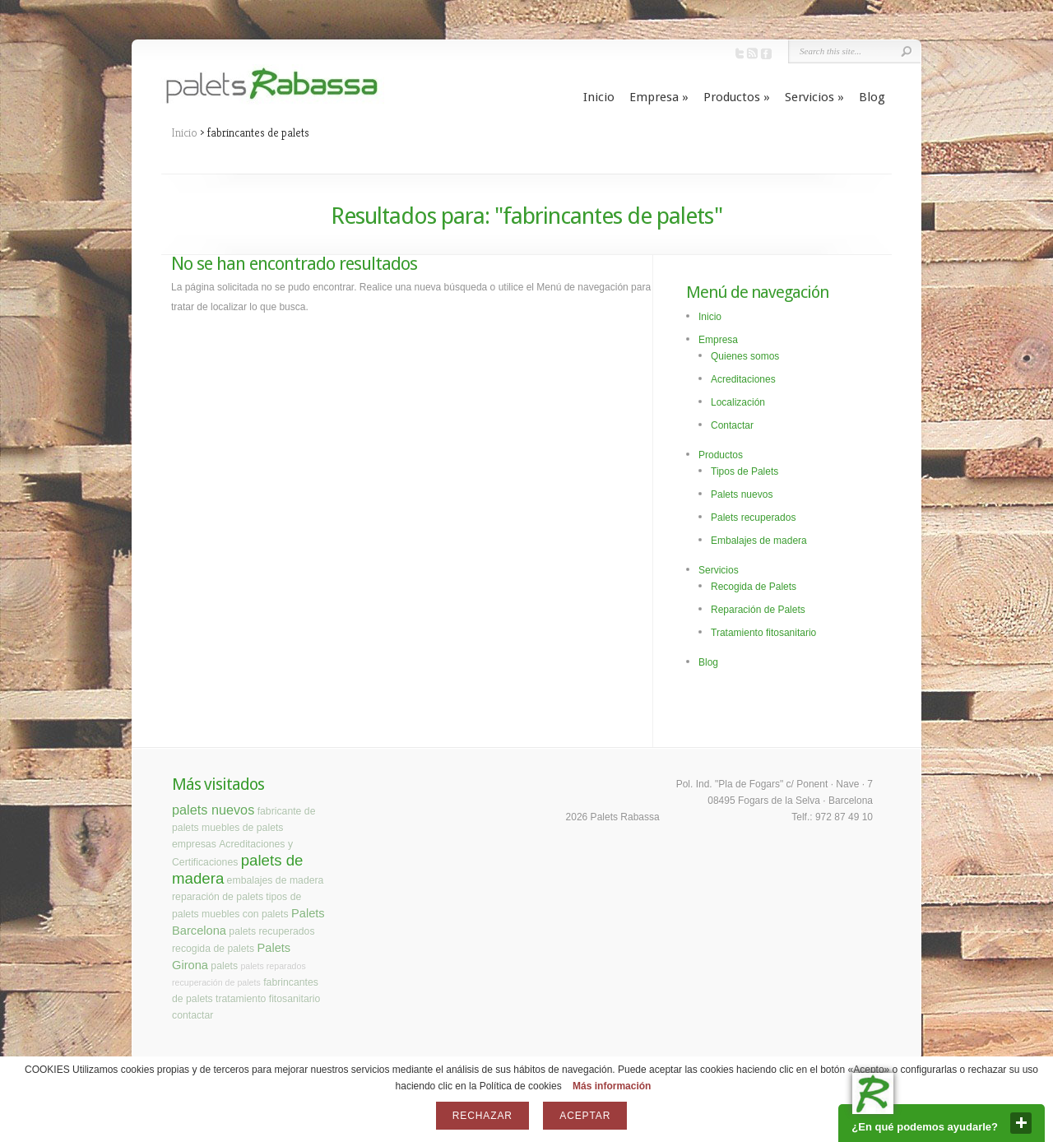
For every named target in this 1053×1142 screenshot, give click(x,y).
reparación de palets (217, 897)
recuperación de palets (216, 982)
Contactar (732, 425)
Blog (872, 97)
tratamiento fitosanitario (268, 999)
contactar (192, 1015)
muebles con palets (245, 914)
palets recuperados (271, 931)
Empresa (659, 97)
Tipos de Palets (744, 471)
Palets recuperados (753, 517)
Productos (736, 97)
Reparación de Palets (758, 609)
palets (224, 966)
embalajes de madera (275, 880)
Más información (612, 1086)
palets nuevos (213, 809)
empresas (194, 844)
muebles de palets (242, 827)
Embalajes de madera (759, 540)
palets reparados (272, 966)
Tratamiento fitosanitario (763, 632)
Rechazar (482, 1115)
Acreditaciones (743, 379)
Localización (738, 402)
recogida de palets (213, 948)
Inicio (599, 97)
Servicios (814, 97)
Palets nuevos (741, 494)
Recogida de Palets (753, 586)
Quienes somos (745, 356)
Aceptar (584, 1115)
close (1021, 1123)
